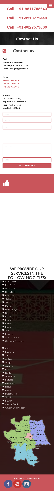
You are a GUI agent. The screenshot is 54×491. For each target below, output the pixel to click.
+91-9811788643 (11, 83)
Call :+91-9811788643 (27, 9)
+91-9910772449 (11, 80)
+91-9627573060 (11, 87)
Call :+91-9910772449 (27, 18)
